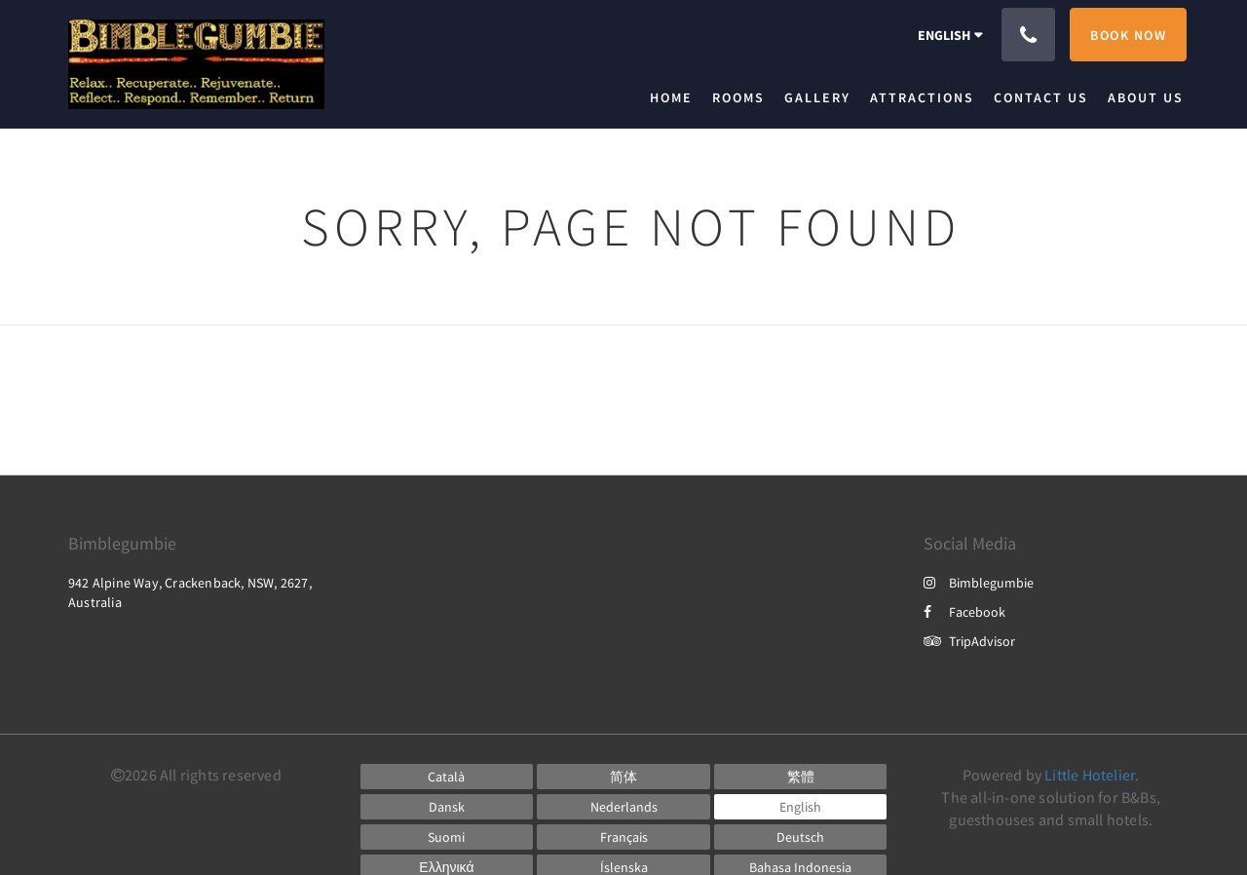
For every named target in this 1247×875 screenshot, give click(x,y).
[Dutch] (623, 806)
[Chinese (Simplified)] (623, 776)
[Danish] (447, 806)
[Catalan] (447, 776)
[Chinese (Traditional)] (801, 776)
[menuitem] (676, 97)
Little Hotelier (1089, 774)
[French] (623, 837)
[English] (801, 806)
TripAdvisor (969, 641)
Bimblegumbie (979, 582)
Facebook (964, 612)
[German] (801, 837)
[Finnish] (447, 837)
